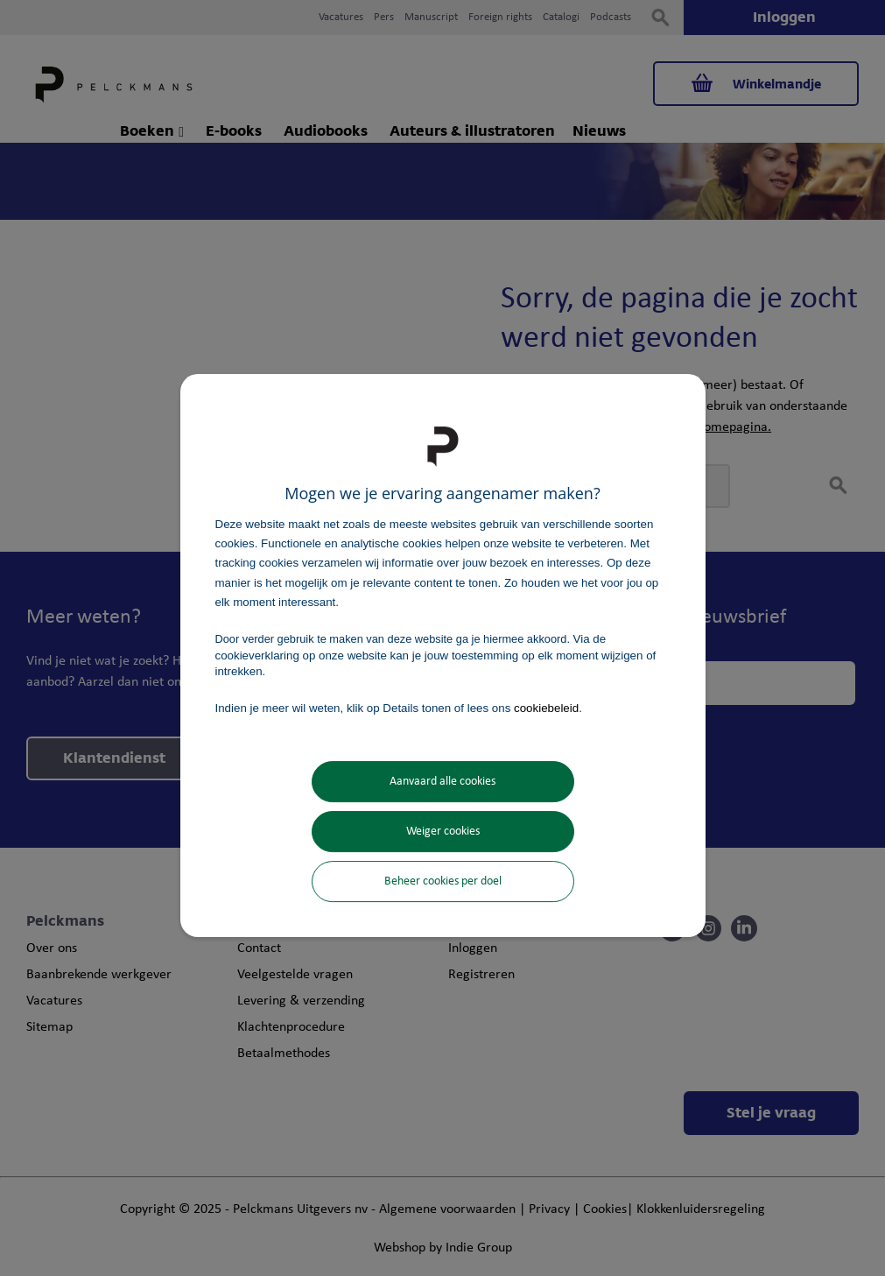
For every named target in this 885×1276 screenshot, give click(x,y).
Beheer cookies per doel (443, 881)
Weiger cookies (443, 831)
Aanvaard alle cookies (442, 781)
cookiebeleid (546, 708)
